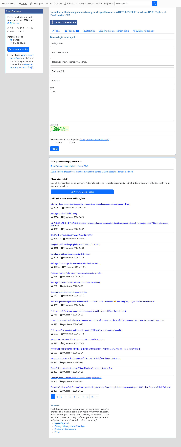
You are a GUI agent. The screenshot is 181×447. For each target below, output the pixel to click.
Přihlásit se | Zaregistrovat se (79, 3)
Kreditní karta (19, 43)
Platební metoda (15, 36)
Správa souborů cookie (65, 429)
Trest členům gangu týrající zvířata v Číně (69, 166)
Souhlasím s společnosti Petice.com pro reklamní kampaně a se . (22, 61)
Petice (56, 30)
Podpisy (72, 30)
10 (92, 396)
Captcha (54, 124)
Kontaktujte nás (105, 3)
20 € (32, 28)
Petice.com (8, 3)
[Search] (133, 3)
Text (52, 87)
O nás (57, 432)
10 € (22, 28)
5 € (11, 28)
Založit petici (37, 3)
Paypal (16, 39)
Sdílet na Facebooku (63, 22)
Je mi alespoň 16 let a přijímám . (80, 139)
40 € (12, 31)
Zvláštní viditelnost (143, 30)
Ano (60, 142)
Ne (73, 142)
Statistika (89, 30)
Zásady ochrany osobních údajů (114, 30)
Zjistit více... (14, 23)
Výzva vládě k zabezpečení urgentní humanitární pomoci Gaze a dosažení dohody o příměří (92, 172)
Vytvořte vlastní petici (82, 191)
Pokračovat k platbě (18, 49)
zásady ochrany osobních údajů (94, 139)
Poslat (54, 148)
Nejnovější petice (54, 3)
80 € (22, 31)
